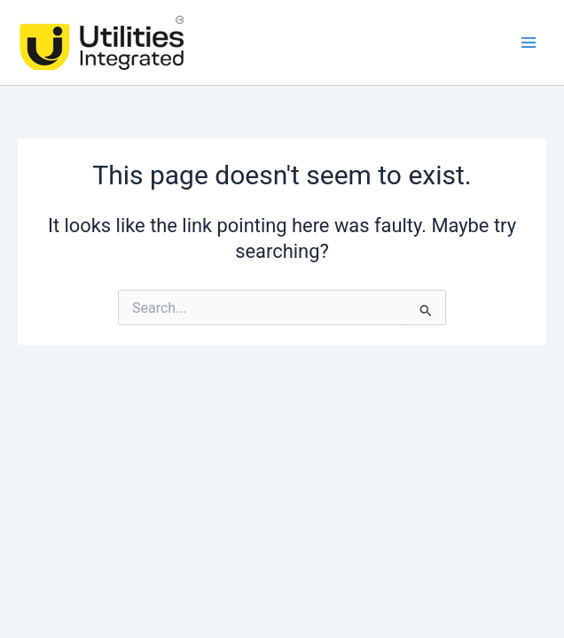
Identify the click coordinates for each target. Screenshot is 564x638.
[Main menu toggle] (528, 42)
